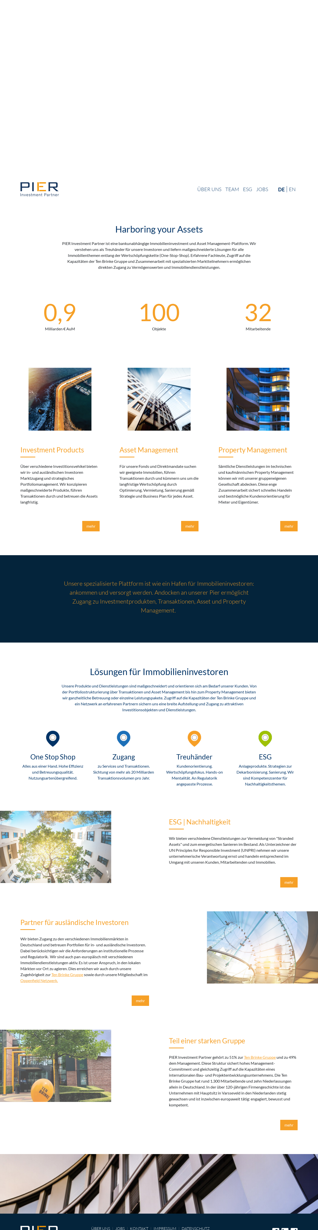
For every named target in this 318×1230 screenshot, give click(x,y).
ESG (247, 189)
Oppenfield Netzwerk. (39, 980)
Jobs (262, 189)
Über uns (209, 189)
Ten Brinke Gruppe (67, 974)
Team (232, 189)
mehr (90, 526)
